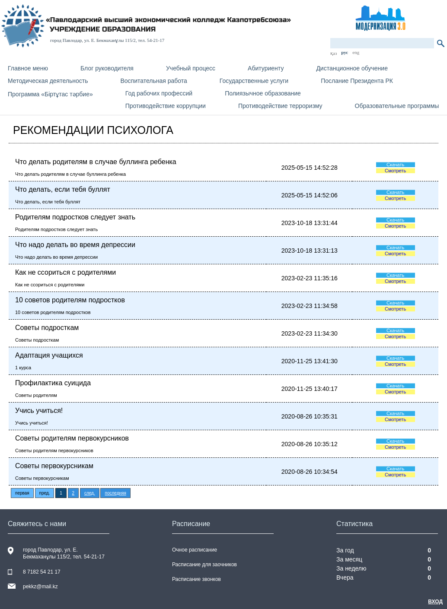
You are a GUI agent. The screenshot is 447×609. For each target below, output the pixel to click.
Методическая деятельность (48, 80)
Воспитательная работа (153, 80)
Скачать (395, 164)
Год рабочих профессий (158, 93)
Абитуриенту (266, 68)
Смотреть (395, 170)
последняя (115, 493)
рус (344, 52)
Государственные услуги (254, 80)
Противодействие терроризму (280, 105)
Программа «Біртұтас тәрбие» (50, 94)
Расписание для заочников (204, 564)
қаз (333, 53)
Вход (435, 602)
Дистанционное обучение (352, 68)
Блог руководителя (107, 68)
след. (89, 493)
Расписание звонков (196, 579)
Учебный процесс (190, 68)
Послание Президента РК (357, 80)
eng (355, 52)
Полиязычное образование (263, 93)
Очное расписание (194, 550)
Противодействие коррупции (165, 105)
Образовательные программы (397, 105)
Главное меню (28, 68)
